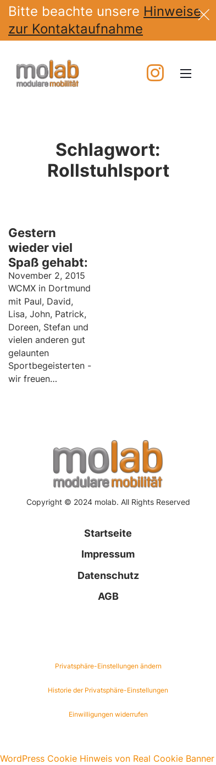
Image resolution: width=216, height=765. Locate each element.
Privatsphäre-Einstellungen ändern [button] (108, 666)
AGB (108, 596)
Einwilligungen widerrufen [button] (108, 714)
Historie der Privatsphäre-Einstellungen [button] (108, 690)
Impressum (108, 554)
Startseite (108, 533)
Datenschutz (108, 575)
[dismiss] (204, 13)
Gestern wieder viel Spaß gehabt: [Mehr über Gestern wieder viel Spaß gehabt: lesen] (48, 247)
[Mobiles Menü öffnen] (185, 73)
